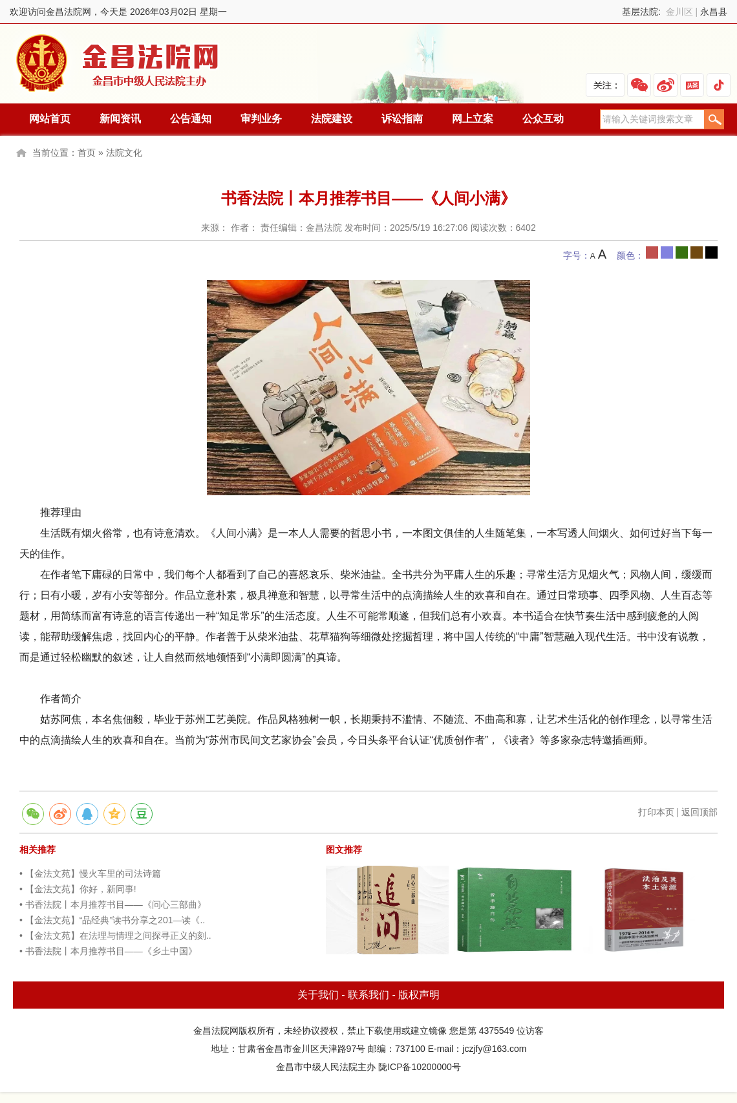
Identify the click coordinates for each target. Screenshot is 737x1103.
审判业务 (261, 118)
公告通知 (190, 118)
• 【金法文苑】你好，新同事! (77, 889)
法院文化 (124, 152)
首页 (87, 152)
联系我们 (368, 994)
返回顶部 (699, 812)
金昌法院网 (118, 63)
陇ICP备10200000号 (419, 1067)
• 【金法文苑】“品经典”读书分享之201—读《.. (112, 920)
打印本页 (656, 812)
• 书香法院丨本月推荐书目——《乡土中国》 (108, 951)
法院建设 (331, 118)
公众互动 (543, 118)
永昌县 (713, 11)
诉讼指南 (402, 118)
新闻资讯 (120, 118)
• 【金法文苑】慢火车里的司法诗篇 (90, 873)
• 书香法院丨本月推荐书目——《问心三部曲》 (112, 904)
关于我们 (318, 994)
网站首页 (49, 118)
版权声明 (419, 994)
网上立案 (472, 118)
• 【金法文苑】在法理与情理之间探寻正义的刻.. (115, 935)
